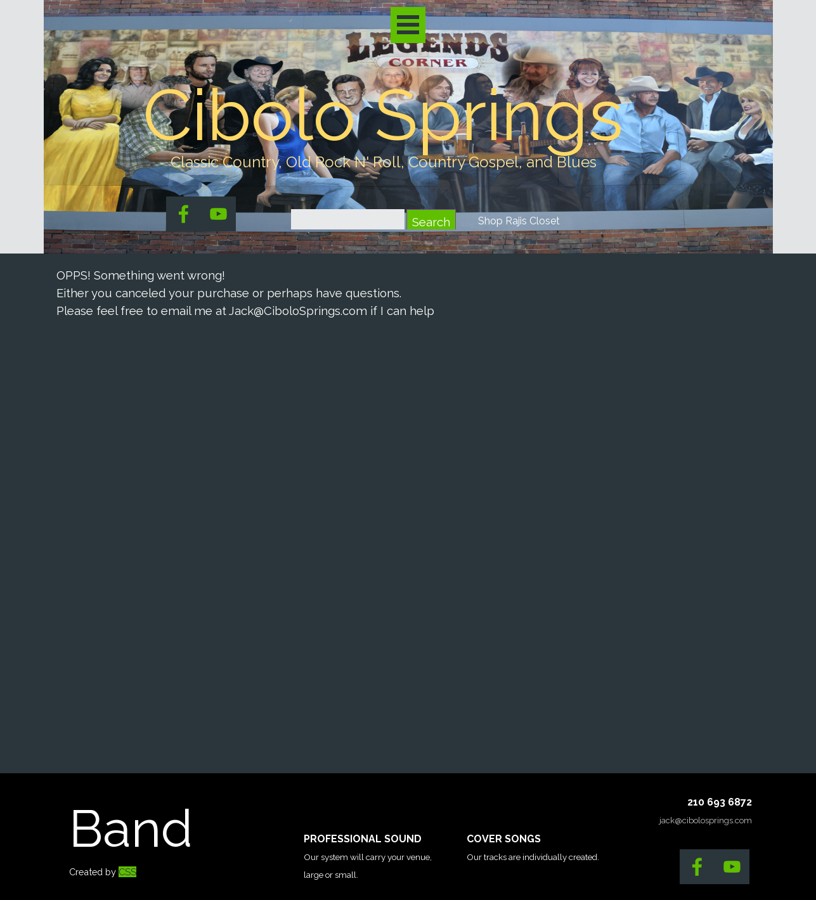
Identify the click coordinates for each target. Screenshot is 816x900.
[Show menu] (408, 25)
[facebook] (183, 213)
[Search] (348, 222)
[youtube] (218, 213)
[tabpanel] (384, 162)
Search (431, 222)
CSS (127, 871)
